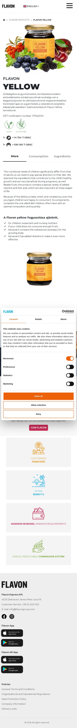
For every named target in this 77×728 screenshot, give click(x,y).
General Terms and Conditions (18, 689)
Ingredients (62, 156)
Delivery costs (9, 709)
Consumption (38, 156)
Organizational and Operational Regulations (26, 694)
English (30, 6)
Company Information (14, 704)
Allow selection (38, 405)
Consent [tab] (13, 319)
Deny (38, 414)
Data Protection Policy (14, 699)
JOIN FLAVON (38, 427)
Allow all (38, 396)
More (14, 156)
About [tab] (63, 319)
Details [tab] (38, 319)
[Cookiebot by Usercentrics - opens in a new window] (62, 311)
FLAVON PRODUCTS (19, 20)
